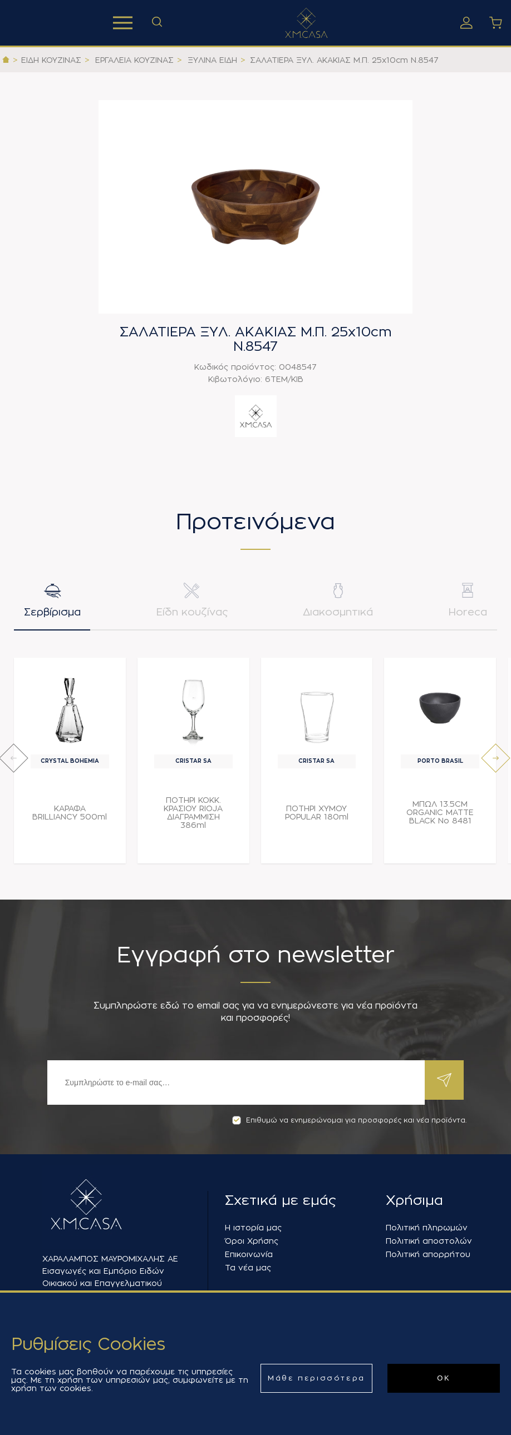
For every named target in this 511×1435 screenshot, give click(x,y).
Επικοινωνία (249, 1254)
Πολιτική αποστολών (429, 1241)
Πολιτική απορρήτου (428, 1254)
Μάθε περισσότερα (316, 1378)
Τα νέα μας (248, 1268)
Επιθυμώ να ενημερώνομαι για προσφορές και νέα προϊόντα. (349, 1120)
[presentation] (13, 763)
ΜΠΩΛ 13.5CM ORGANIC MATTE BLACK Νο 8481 (440, 818)
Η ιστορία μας (253, 1228)
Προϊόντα (122, 23)
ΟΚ (443, 1378)
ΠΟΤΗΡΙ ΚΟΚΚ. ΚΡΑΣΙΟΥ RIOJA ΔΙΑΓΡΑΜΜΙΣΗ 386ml (193, 817)
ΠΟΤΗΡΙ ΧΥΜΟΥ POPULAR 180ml (316, 818)
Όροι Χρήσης (251, 1241)
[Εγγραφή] (233, 1082)
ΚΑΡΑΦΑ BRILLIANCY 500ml (69, 818)
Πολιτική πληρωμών (427, 1228)
